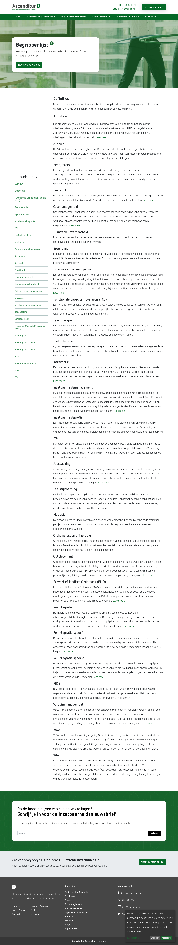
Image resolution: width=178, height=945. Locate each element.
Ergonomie (20, 190)
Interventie (20, 298)
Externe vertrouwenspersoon (29, 291)
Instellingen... (133, 938)
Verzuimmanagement (25, 363)
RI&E (17, 356)
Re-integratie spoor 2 (25, 349)
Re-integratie (21, 335)
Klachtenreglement (74, 908)
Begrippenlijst (71, 928)
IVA (16, 228)
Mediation (19, 242)
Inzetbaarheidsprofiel (25, 221)
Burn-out (19, 183)
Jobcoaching (21, 312)
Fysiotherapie (21, 207)
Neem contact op (152, 6)
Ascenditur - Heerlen (95, 941)
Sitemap (69, 916)
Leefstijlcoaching (23, 235)
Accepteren (167, 938)
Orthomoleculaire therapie (27, 249)
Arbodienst (20, 256)
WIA (17, 377)
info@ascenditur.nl (127, 9)
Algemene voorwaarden (76, 912)
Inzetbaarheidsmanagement (28, 305)
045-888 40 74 (129, 5)
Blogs (67, 924)
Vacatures (70, 920)
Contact (68, 900)
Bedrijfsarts (20, 270)
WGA (17, 370)
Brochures (70, 896)
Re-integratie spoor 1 (25, 342)
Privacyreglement (73, 904)
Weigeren (155, 938)
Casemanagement (24, 277)
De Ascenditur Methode (76, 892)
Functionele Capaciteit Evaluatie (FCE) (30, 199)
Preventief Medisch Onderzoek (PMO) (30, 327)
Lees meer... (102, 137)
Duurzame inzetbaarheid (27, 284)
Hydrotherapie (22, 214)
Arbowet (19, 263)
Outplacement (22, 319)
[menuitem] (18, 17)
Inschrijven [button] (154, 833)
